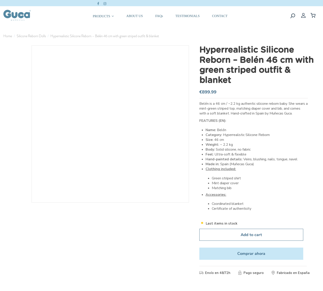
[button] (103, 15)
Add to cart (251, 234)
